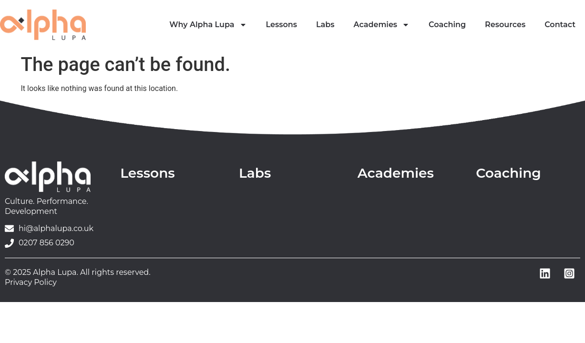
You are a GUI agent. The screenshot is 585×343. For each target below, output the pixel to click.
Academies (382, 24)
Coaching (447, 24)
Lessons (281, 24)
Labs (325, 24)
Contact (559, 24)
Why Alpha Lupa (207, 24)
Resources (505, 24)
